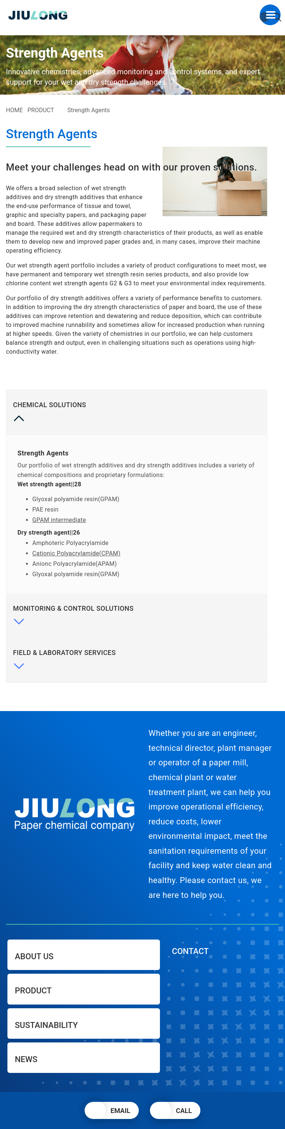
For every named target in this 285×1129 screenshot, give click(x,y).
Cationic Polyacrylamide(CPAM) (76, 553)
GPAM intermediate (59, 519)
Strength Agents (89, 110)
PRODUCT (40, 110)
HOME (14, 110)
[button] (112, 1110)
